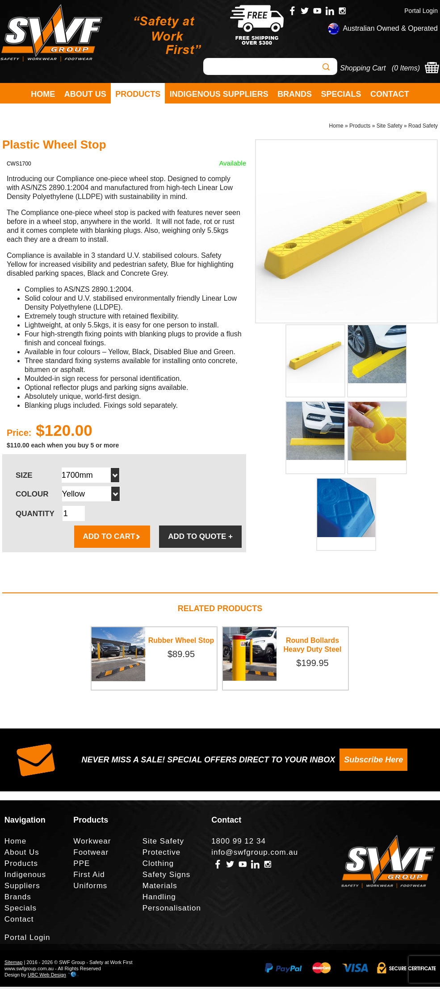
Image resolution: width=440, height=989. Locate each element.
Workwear (92, 843)
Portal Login (421, 10)
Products (137, 94)
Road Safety (423, 127)
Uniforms (90, 888)
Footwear (91, 854)
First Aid (89, 877)
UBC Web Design (47, 977)
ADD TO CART (112, 538)
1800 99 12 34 (238, 843)
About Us (85, 94)
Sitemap (13, 964)
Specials (341, 94)
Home (43, 94)
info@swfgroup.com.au (254, 854)
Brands (294, 94)
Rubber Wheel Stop (181, 642)
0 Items (405, 68)
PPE (81, 865)
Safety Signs (166, 877)
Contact (389, 94)
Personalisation (171, 910)
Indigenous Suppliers (219, 94)
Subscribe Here (373, 761)
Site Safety (389, 127)
